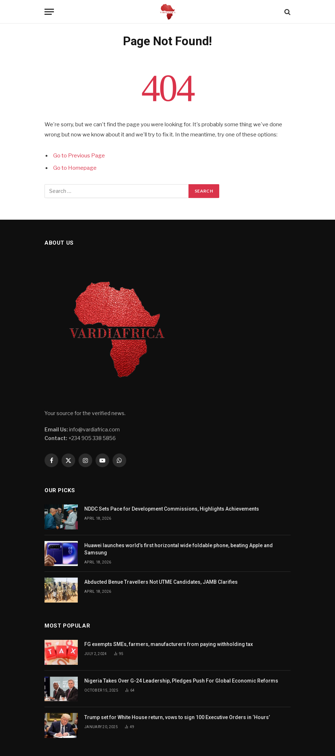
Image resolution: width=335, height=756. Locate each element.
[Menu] (49, 12)
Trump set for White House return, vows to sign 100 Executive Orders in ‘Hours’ (177, 717)
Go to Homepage (75, 168)
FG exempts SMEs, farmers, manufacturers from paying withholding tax (168, 644)
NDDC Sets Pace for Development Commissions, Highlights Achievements (171, 509)
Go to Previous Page (79, 155)
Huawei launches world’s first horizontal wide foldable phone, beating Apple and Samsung (178, 549)
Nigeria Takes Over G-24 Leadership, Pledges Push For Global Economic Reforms (181, 681)
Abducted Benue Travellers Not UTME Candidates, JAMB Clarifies (161, 582)
